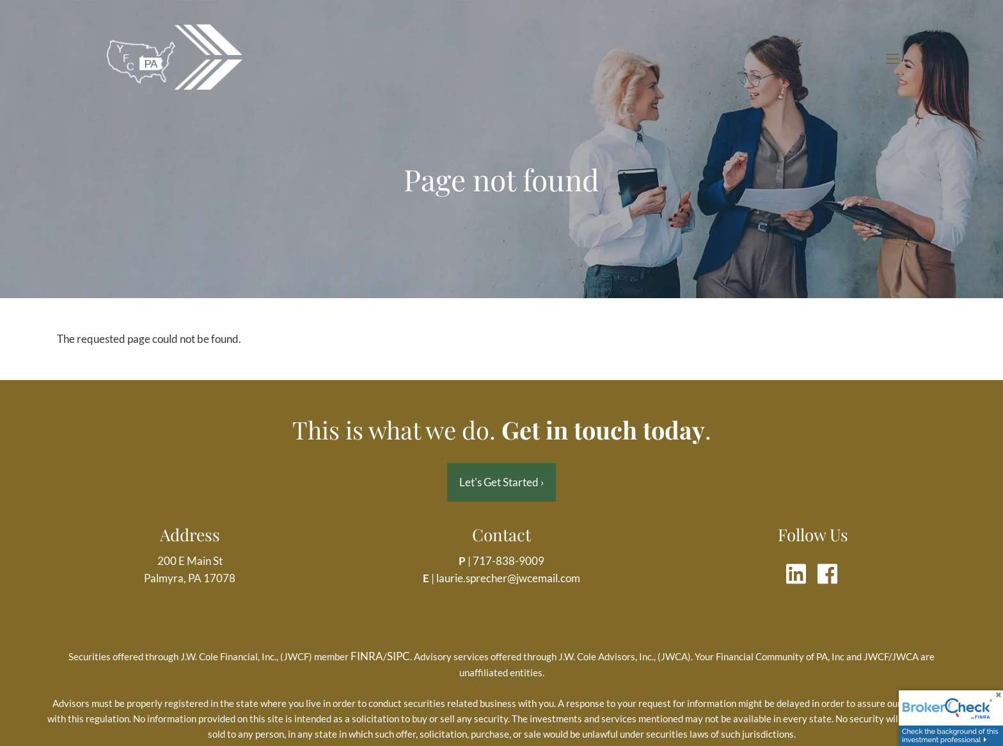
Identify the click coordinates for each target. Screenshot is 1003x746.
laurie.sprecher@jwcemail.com (508, 578)
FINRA (367, 656)
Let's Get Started (501, 482)
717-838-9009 (508, 560)
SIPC (398, 656)
